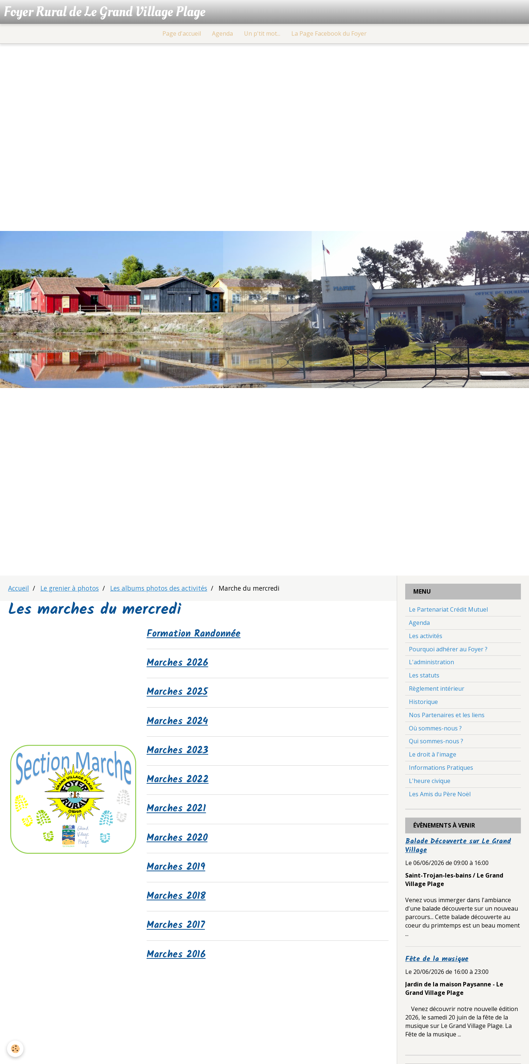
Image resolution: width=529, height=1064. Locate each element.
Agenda (222, 35)
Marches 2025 (179, 694)
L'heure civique (429, 782)
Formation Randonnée (196, 635)
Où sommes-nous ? (435, 729)
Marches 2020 (179, 841)
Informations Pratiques (441, 769)
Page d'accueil (181, 35)
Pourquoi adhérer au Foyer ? (448, 650)
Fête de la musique (436, 960)
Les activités (425, 637)
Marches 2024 (179, 723)
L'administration (431, 663)
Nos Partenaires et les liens (447, 716)
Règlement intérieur (436, 690)
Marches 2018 (178, 900)
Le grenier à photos (69, 589)
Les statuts (424, 676)
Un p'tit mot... (262, 35)
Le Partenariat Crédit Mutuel (448, 610)
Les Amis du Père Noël (440, 795)
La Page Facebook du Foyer (329, 35)
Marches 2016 (178, 958)
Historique (423, 703)
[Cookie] (15, 1048)
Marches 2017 (177, 929)
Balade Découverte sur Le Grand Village (458, 847)
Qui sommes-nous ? (436, 743)
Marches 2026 (179, 665)
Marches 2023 (179, 753)
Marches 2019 (178, 870)
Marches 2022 (179, 782)
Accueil (18, 589)
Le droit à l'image (432, 755)
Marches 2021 (178, 812)
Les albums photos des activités (158, 589)
